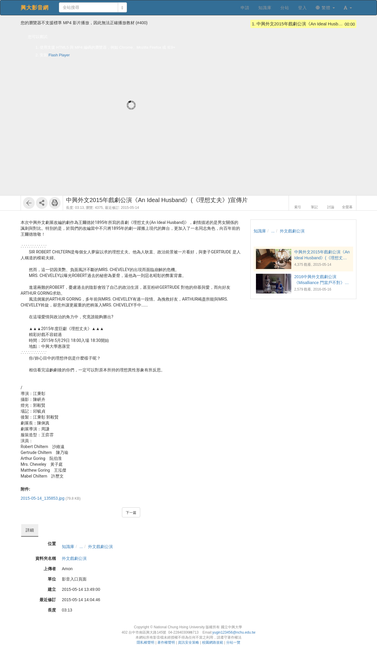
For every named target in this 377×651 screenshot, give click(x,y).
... (81, 546)
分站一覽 (233, 642)
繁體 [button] (325, 7)
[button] (347, 7)
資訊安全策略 (188, 642)
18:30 (95, 340)
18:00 (76, 340)
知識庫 (68, 546)
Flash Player (59, 55)
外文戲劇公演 (100, 546)
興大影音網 (35, 8)
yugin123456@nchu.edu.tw (233, 632)
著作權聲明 (166, 642)
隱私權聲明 (145, 642)
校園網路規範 (212, 642)
